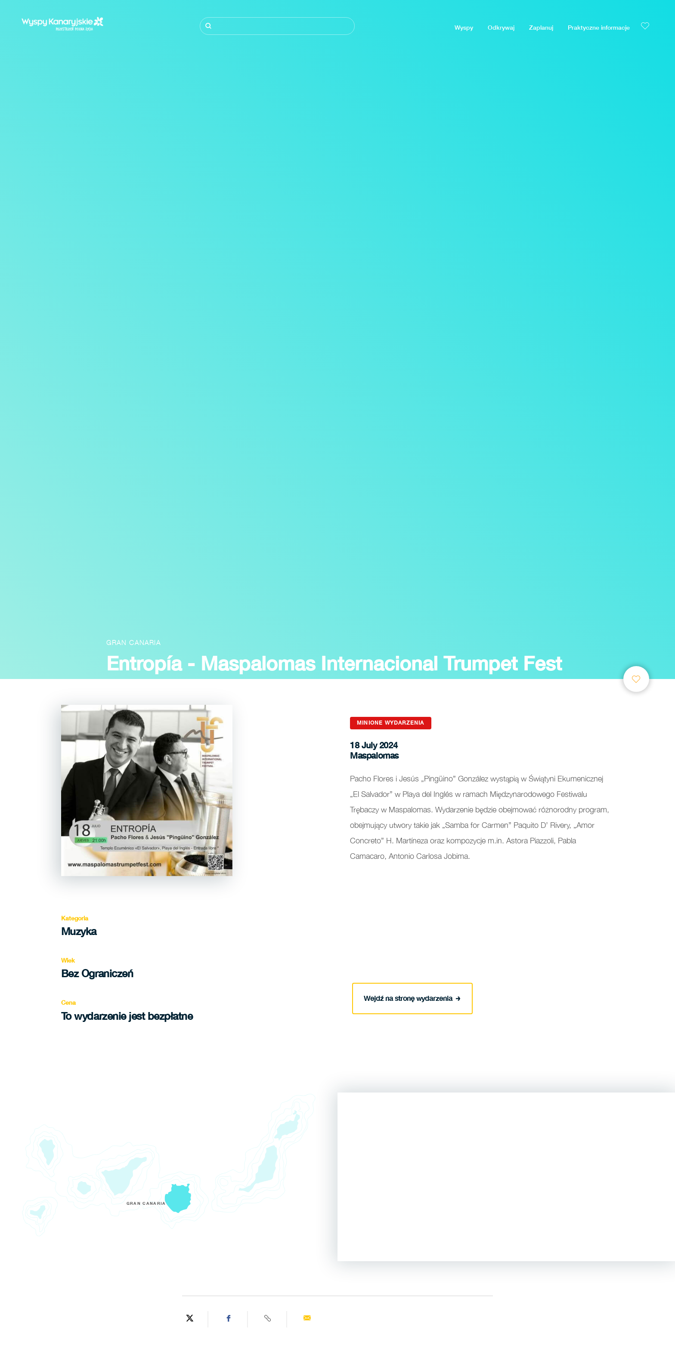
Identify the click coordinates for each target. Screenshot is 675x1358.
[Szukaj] (277, 26)
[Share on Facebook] (229, 1319)
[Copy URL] (268, 1319)
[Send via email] (307, 1319)
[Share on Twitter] (189, 1319)
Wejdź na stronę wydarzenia (412, 997)
